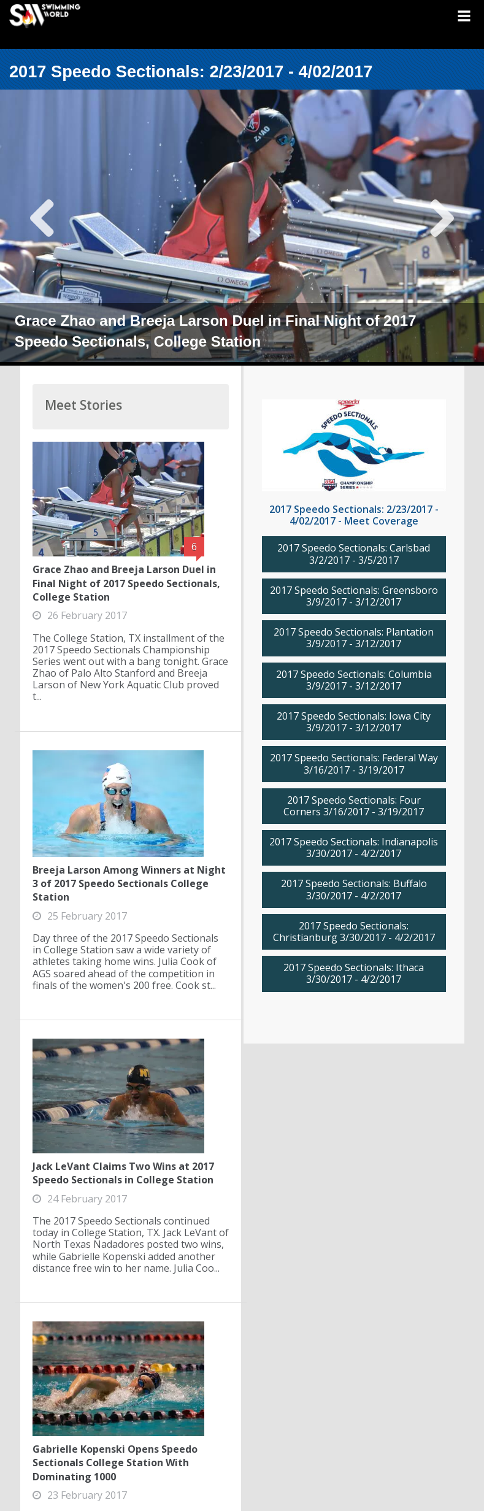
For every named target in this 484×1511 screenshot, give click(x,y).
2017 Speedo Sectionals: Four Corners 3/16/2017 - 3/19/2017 (353, 806)
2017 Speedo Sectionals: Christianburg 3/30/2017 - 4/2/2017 (354, 932)
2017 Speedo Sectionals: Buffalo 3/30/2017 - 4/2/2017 (354, 889)
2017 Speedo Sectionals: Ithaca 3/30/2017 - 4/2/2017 (353, 973)
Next (441, 227)
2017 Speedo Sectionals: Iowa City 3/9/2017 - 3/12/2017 (354, 722)
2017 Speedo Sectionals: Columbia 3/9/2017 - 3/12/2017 (354, 680)
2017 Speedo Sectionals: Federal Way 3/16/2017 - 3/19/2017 (354, 763)
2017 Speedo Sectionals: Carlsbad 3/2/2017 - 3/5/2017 (353, 554)
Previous (42, 227)
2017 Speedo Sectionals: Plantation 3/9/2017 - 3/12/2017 (354, 638)
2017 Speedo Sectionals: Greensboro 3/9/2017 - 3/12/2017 (354, 596)
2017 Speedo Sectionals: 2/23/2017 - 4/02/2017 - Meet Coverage (354, 515)
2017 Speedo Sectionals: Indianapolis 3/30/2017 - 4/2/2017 (353, 847)
